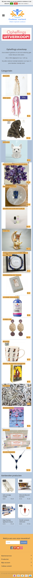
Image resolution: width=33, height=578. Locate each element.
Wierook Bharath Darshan (24, 496)
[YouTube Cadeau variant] (18, 547)
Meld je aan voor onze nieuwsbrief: (16, 538)
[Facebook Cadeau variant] (11, 547)
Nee (16, 3)
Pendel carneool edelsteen (24, 521)
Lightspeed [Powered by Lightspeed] (28, 573)
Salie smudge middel (7, 496)
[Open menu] (3, 15)
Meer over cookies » (23, 3)
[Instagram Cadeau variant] (21, 547)
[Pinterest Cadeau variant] (15, 547)
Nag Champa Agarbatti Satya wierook (8, 521)
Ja (11, 3)
